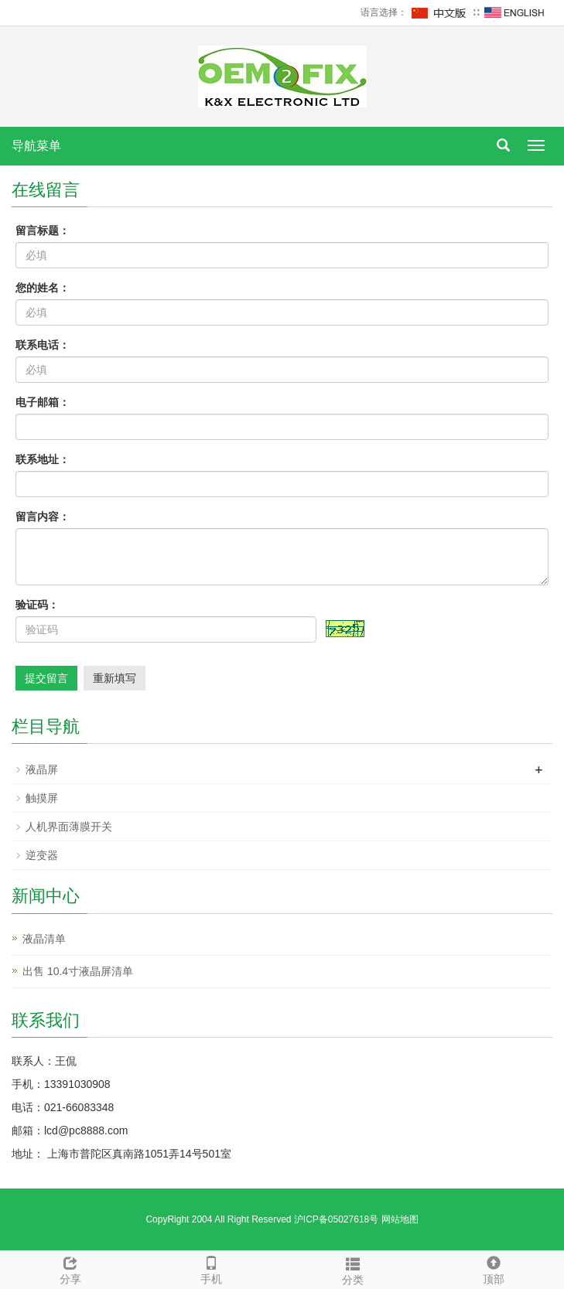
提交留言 (46, 678)
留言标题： (42, 230)
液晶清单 (44, 939)
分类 (353, 1269)
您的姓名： (42, 287)
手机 (211, 1268)
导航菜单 (36, 145)
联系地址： (42, 459)
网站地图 (400, 1219)
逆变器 (42, 855)
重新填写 (114, 678)
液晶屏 (42, 769)
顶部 (493, 1268)
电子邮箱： (42, 402)
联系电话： (42, 345)
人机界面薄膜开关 (69, 826)
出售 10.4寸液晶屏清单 (77, 971)
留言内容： (42, 516)
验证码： (37, 604)
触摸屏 (42, 798)
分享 (70, 1268)
